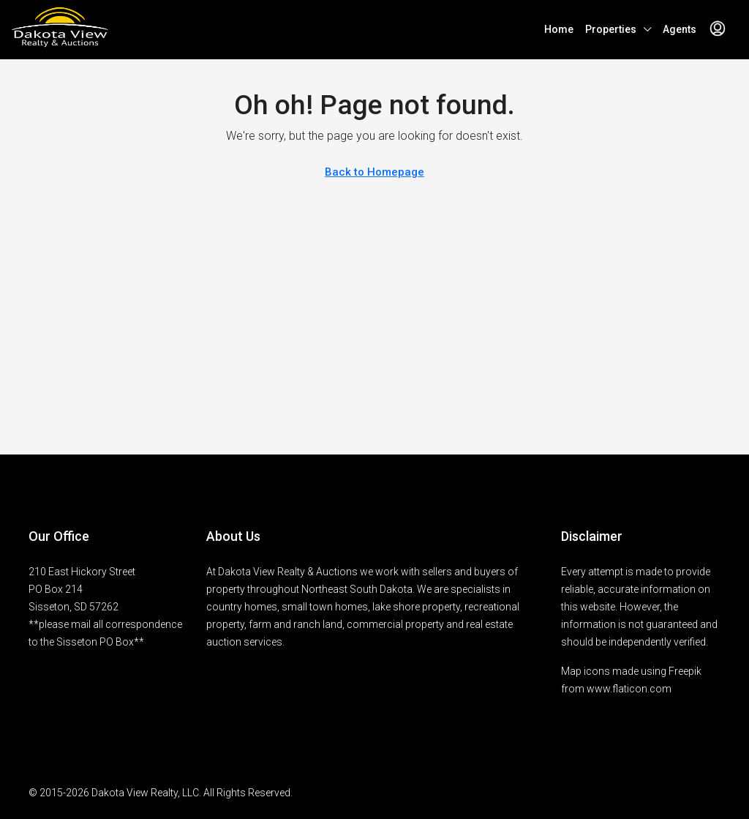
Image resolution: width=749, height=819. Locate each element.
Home (558, 29)
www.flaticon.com (629, 689)
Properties (610, 29)
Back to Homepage (374, 172)
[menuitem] (717, 29)
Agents (679, 29)
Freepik (685, 671)
